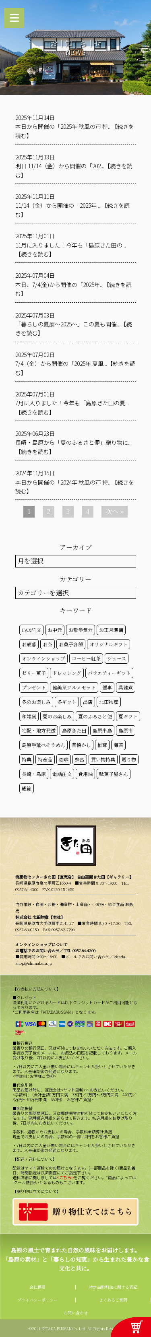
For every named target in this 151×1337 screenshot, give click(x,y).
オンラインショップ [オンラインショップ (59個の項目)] (43, 658)
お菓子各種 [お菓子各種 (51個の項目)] (71, 644)
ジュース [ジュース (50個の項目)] (116, 658)
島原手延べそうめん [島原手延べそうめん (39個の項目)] (43, 744)
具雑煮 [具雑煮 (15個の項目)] (125, 687)
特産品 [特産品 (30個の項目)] (45, 759)
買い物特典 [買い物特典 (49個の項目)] (103, 759)
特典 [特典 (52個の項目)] (26, 759)
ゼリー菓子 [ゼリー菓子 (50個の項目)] (34, 672)
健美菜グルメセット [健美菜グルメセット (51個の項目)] (74, 687)
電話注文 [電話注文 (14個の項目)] (62, 773)
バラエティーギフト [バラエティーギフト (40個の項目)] (109, 672)
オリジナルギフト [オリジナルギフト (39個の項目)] (108, 644)
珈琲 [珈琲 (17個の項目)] (63, 759)
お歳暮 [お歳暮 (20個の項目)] (29, 644)
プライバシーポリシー (37, 1300)
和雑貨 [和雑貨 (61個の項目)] (29, 716)
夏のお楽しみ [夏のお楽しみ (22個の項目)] (57, 716)
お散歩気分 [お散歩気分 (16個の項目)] (80, 629)
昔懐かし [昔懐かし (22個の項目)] (81, 744)
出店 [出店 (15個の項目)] (88, 701)
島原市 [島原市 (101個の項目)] (125, 730)
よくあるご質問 (113, 1300)
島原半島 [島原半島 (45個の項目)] (102, 730)
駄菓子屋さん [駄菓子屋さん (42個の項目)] (113, 773)
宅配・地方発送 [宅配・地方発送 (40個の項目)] (39, 730)
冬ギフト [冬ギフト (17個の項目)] (67, 701)
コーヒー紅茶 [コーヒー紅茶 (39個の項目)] (86, 658)
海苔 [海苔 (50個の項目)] (118, 744)
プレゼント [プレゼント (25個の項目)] (34, 687)
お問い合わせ (76, 1313)
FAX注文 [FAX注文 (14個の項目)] (31, 629)
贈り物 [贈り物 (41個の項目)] (129, 759)
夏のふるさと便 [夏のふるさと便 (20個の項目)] (95, 716)
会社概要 (37, 1287)
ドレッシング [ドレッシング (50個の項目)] (66, 672)
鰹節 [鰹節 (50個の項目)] (26, 788)
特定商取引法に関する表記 (113, 1287)
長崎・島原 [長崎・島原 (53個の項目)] (34, 773)
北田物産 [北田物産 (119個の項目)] (108, 701)
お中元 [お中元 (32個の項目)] (55, 629)
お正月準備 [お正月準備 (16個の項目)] (111, 629)
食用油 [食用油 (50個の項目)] (85, 773)
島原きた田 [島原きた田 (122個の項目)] (74, 730)
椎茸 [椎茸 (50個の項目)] (102, 744)
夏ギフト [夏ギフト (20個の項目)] (128, 716)
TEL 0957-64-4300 (79, 950)
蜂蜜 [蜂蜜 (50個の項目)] (80, 759)
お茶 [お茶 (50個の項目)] (47, 644)
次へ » (114, 511)
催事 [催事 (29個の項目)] (107, 687)
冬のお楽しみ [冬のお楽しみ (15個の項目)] (36, 701)
